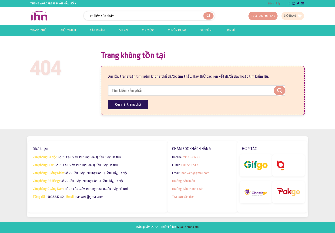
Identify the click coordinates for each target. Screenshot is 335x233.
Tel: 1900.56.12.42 (263, 15)
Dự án (123, 30)
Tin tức (148, 30)
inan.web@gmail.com (195, 173)
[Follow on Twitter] (298, 3)
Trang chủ (38, 30)
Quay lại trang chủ (128, 105)
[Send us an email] (302, 3)
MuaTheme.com (188, 227)
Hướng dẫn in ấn (183, 181)
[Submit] (208, 16)
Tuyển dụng (177, 30)
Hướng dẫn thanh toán (187, 189)
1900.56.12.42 (192, 157)
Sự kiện (206, 30)
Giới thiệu (68, 30)
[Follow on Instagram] (293, 3)
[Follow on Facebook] (289, 3)
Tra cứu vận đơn (183, 197)
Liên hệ (231, 30)
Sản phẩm (97, 30)
